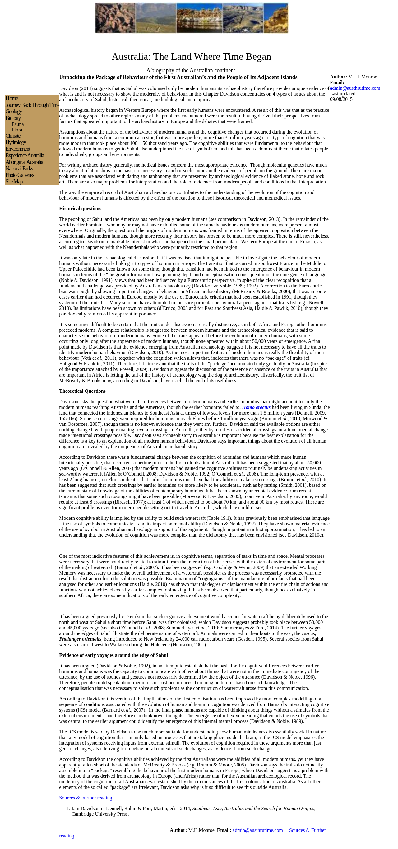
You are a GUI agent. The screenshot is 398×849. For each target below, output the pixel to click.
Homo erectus (256, 407)
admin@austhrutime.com (355, 88)
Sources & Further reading (85, 797)
